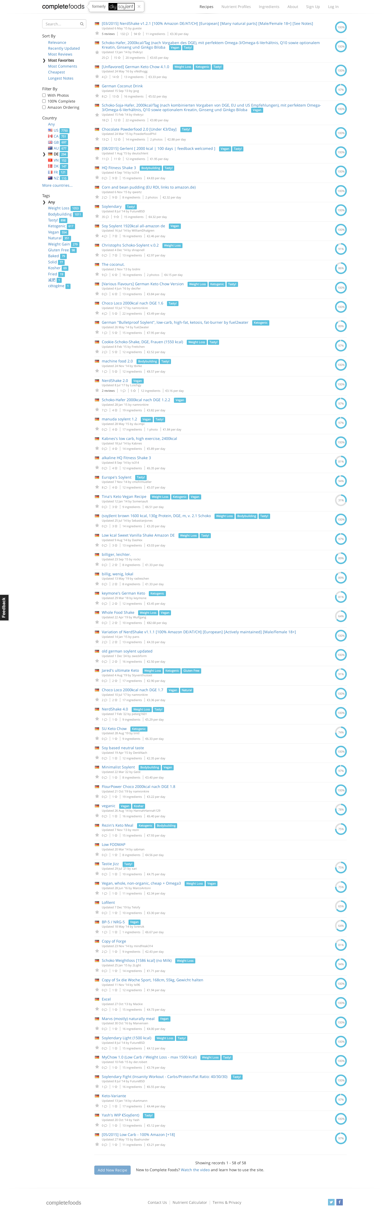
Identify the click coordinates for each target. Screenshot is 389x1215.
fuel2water (141, 327)
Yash (136, 1120)
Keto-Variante (114, 1095)
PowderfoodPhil (145, 134)
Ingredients (269, 6)
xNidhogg (140, 71)
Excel (106, 999)
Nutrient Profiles (236, 6)
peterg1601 (139, 714)
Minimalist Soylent (118, 766)
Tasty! (57, 219)
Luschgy (135, 385)
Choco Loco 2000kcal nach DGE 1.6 (132, 303)
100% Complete (61, 101)
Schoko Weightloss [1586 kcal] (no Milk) (137, 960)
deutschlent (140, 153)
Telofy (136, 907)
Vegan (58, 232)
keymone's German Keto (123, 593)
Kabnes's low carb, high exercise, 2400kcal (139, 438)
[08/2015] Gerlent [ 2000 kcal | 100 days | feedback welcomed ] (158, 148)
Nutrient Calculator (190, 1202)
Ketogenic (61, 225)
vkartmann (140, 1101)
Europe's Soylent (116, 477)
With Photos (58, 95)
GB (58, 142)
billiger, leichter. (116, 554)
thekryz (138, 52)
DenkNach (140, 753)
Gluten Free (62, 249)
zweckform (139, 656)
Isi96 (137, 985)
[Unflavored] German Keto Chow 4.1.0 (135, 66)
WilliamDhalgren (143, 230)
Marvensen (140, 1023)
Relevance (57, 42)
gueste (137, 28)
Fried (56, 273)
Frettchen (138, 347)
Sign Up (313, 6)
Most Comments (62, 66)
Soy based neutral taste (123, 747)
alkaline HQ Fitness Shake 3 (126, 457)
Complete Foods (63, 8)
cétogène (59, 285)
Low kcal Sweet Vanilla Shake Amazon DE (138, 535)
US (58, 130)
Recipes (206, 8)
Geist (137, 772)
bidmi (136, 269)
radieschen (141, 578)
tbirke (138, 366)
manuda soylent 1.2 (119, 418)
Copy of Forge (114, 941)
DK (58, 166)
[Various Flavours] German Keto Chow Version (143, 283)
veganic (108, 805)
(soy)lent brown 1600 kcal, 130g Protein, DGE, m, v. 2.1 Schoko (156, 515)
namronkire (140, 308)
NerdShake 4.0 (115, 709)
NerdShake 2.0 (115, 380)
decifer (136, 288)
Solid (56, 261)
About (292, 6)
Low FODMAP (113, 844)
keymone (140, 598)
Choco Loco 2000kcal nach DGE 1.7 (132, 689)
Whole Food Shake (118, 612)
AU (58, 148)
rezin (135, 830)
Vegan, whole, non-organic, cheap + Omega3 (141, 883)
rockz (137, 559)
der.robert (140, 1062)
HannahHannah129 (147, 810)
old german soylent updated (127, 651)
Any (51, 124)
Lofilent (108, 902)
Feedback (4, 607)
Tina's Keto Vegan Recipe (124, 496)
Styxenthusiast (142, 675)
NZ (58, 178)
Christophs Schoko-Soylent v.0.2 (130, 245)
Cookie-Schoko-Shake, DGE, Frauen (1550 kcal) (142, 341)
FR (57, 172)
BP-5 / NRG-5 (113, 921)
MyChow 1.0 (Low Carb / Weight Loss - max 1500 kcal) (149, 1057)
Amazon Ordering (63, 107)
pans (136, 637)
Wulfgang (139, 617)
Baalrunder (141, 1139)
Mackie (138, 1004)
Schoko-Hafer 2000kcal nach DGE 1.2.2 (136, 399)
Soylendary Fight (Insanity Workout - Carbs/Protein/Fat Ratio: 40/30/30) (164, 1076)
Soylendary (112, 206)
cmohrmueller (141, 482)
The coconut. (113, 264)
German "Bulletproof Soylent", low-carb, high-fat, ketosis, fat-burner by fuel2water (175, 322)
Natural (59, 237)
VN (58, 160)
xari (134, 868)
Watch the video (195, 1169)
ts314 (135, 172)
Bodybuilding (65, 214)
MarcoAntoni (142, 888)
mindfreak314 (143, 946)
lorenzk (139, 926)
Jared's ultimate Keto (120, 670)
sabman (139, 849)
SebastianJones (142, 520)
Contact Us (157, 1202)
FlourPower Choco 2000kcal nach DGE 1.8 (138, 786)
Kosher (58, 267)
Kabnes (137, 443)
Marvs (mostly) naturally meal (128, 1018)
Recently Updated (64, 48)
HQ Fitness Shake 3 (119, 167)
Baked (57, 255)
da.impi (139, 424)
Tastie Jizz (110, 863)
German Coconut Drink (122, 85)
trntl (136, 733)
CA (58, 136)
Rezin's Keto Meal (117, 825)
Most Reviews (60, 54)
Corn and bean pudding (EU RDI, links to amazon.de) (149, 187)
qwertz (137, 192)
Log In (333, 6)
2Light (137, 965)
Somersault (140, 501)
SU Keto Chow (114, 728)
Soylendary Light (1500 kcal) (126, 1037)
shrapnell (138, 250)
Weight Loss (64, 207)
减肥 (55, 279)
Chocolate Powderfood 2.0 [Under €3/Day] (139, 129)
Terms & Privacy (227, 1202)
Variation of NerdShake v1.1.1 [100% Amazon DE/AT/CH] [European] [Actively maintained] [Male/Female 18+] (199, 631)
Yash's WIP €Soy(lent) (120, 1115)
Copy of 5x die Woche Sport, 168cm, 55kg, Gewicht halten (152, 979)
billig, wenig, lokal (117, 573)
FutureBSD (137, 211)
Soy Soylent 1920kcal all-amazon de (133, 225)
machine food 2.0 (117, 361)
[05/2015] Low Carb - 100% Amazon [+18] (138, 1134)
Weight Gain (63, 244)
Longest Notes (60, 78)
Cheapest (56, 72)
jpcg (136, 91)
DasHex (137, 540)
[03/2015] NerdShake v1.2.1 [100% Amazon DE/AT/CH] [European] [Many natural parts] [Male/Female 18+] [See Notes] (207, 23)
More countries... (57, 185)
